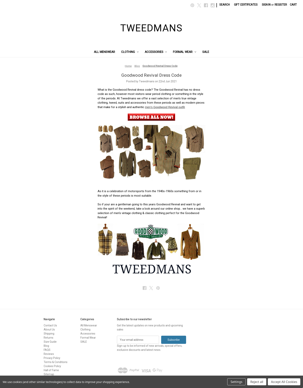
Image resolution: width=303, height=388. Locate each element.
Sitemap (49, 374)
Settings (236, 382)
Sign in (266, 4)
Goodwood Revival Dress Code (151, 75)
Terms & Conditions (55, 362)
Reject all (256, 382)
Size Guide (50, 341)
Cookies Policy (52, 366)
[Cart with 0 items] (293, 4)
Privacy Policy (52, 358)
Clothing (130, 52)
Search (224, 4)
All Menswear (104, 52)
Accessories (156, 52)
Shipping (49, 333)
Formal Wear (184, 52)
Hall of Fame (51, 370)
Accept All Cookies (284, 382)
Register (281, 4)
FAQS (47, 349)
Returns (48, 337)
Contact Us (50, 325)
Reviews (49, 353)
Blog (46, 345)
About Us (49, 329)
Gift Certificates (246, 4)
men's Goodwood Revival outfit (165, 107)
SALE (205, 52)
